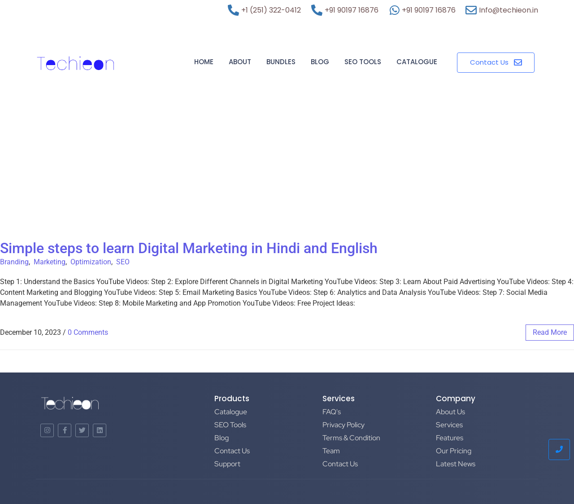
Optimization (90, 262)
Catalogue (416, 61)
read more (550, 332)
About (240, 61)
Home (203, 61)
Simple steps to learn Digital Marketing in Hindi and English (189, 248)
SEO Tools (362, 61)
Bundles (281, 61)
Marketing (49, 262)
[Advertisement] (287, 172)
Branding (14, 262)
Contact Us (232, 451)
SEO (123, 262)
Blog (320, 61)
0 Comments (88, 332)
